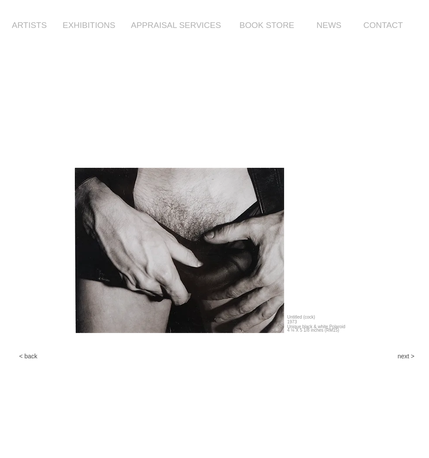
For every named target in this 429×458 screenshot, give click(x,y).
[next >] (406, 357)
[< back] (28, 357)
